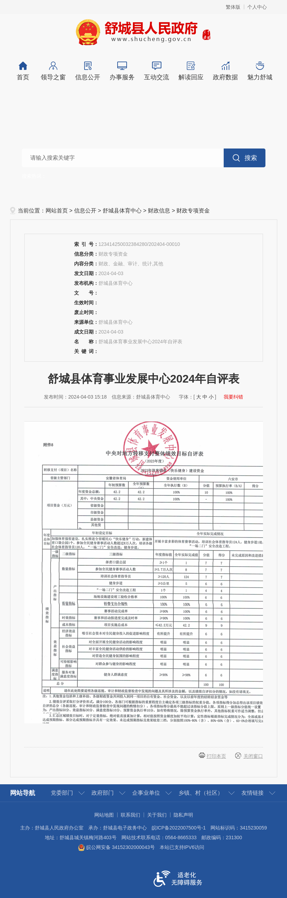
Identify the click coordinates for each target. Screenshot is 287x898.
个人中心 (257, 7)
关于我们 (157, 815)
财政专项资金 (193, 211)
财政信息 (159, 211)
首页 (23, 71)
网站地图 (104, 815)
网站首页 (57, 211)
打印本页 (216, 756)
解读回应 (191, 71)
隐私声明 (183, 815)
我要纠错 (233, 397)
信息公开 (88, 71)
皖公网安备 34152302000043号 (116, 847)
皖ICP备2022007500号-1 (179, 828)
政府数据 (225, 71)
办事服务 (122, 71)
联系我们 (130, 815)
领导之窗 (53, 71)
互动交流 (156, 71)
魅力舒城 (260, 71)
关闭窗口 (253, 756)
